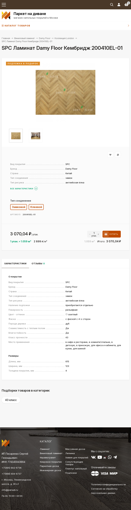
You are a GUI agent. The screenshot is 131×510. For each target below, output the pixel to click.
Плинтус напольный (76, 468)
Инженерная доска (50, 470)
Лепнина (70, 453)
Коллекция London (64, 38)
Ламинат (45, 449)
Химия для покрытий (76, 457)
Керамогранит (48, 457)
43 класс (11, 400)
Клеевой (36, 207)
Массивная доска (75, 449)
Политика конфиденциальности (108, 484)
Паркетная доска (49, 466)
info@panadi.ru (10, 490)
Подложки (71, 472)
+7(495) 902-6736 (11, 467)
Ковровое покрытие (51, 461)
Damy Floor (44, 38)
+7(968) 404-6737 (11, 473)
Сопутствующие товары (74, 463)
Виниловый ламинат (24, 38)
